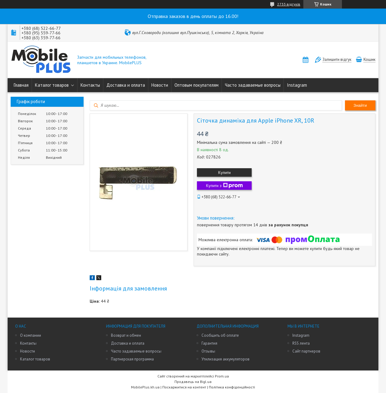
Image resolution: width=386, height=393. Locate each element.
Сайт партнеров (306, 351)
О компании (30, 335)
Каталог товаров (52, 85)
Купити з (224, 185)
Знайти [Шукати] (360, 105)
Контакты (90, 85)
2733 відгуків (288, 4)
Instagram (297, 85)
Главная (21, 85)
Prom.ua (222, 376)
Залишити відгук (336, 59)
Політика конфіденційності (232, 387)
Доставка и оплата (125, 85)
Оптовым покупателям (196, 85)
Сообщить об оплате (220, 335)
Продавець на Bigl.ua (193, 381)
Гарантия (209, 343)
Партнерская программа (132, 359)
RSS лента (301, 343)
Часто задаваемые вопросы (253, 85)
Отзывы (208, 351)
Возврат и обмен (126, 335)
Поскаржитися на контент (184, 387)
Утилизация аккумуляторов (226, 359)
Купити (224, 172)
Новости (159, 85)
